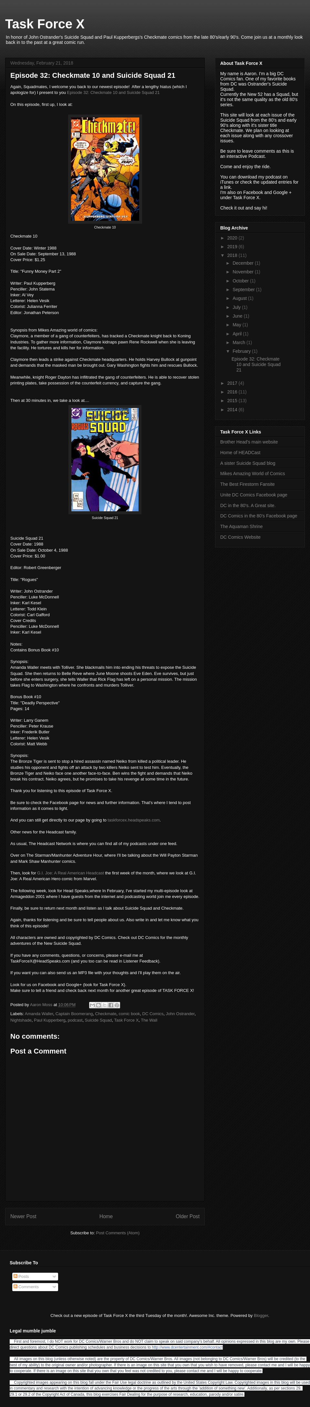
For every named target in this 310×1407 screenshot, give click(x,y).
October (241, 280)
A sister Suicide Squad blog (247, 463)
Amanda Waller (39, 1013)
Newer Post (23, 1216)
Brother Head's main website (249, 441)
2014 (233, 409)
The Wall (149, 1020)
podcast (75, 1020)
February (242, 351)
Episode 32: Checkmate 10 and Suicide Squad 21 (113, 92)
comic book (129, 1013)
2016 (233, 391)
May (237, 324)
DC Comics (153, 1013)
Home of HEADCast (240, 452)
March (239, 342)
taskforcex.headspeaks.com (134, 820)
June (237, 316)
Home (106, 1216)
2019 (233, 246)
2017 (233, 383)
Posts (21, 1276)
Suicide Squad (98, 1020)
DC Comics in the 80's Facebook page (258, 515)
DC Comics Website (240, 537)
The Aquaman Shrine (241, 526)
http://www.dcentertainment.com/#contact (187, 1347)
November (243, 271)
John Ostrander (180, 1013)
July (237, 307)
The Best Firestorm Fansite (247, 484)
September (244, 289)
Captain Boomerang (74, 1013)
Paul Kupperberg (50, 1020)
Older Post (188, 1216)
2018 (233, 255)
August (240, 298)
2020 (233, 237)
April (237, 333)
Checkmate (106, 1013)
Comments (26, 1286)
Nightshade (21, 1020)
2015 (233, 400)
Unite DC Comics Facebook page (253, 494)
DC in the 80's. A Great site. (248, 505)
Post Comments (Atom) (118, 1232)
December (243, 263)
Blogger (261, 1315)
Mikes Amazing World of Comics (252, 473)
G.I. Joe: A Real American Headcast (70, 873)
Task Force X (45, 24)
